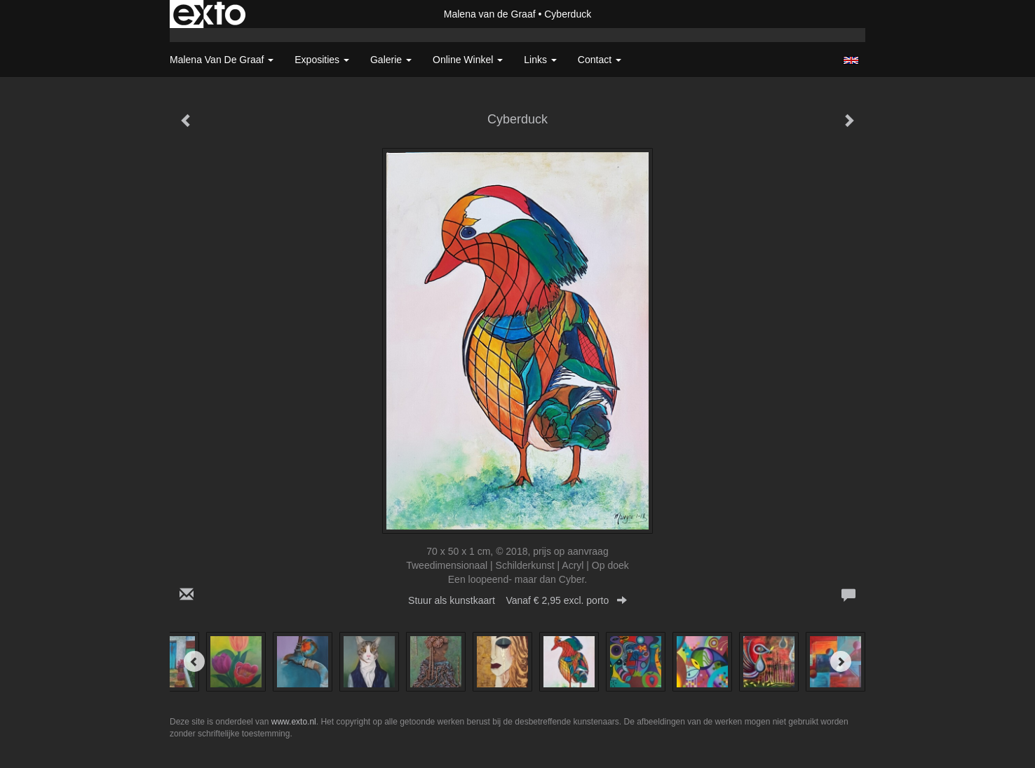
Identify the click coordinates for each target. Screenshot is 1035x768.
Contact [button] (599, 59)
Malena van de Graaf (490, 14)
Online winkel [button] (468, 59)
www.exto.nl (293, 722)
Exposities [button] (322, 59)
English (851, 60)
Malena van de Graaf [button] (221, 59)
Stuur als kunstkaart (517, 600)
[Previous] (194, 661)
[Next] (840, 661)
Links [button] (540, 59)
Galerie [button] (391, 59)
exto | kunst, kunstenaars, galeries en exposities (209, 14)
